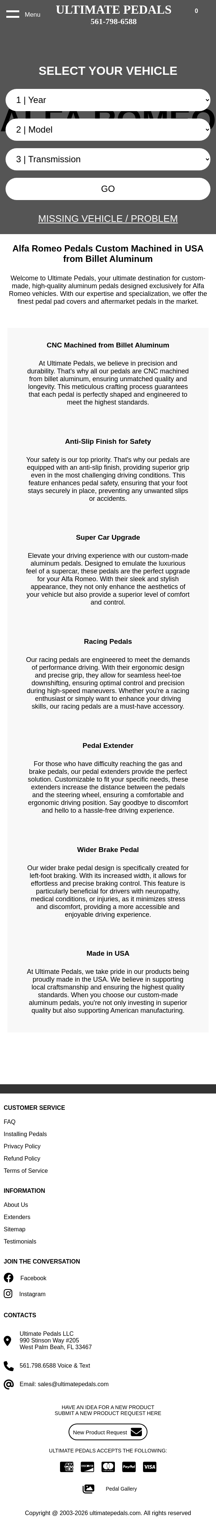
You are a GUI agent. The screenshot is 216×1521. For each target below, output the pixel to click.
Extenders (17, 1217)
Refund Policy (22, 1158)
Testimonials (20, 1241)
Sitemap (15, 1229)
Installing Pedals (25, 1134)
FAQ (10, 1122)
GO (108, 189)
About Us (16, 1205)
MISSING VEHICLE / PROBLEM (108, 218)
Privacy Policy (22, 1146)
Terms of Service (26, 1171)
